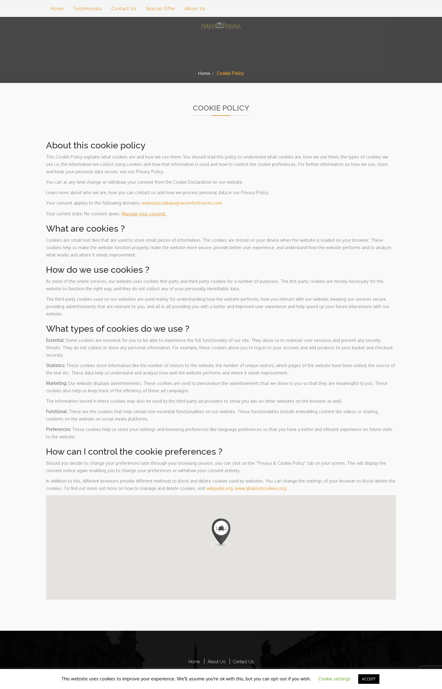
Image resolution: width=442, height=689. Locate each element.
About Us (195, 8)
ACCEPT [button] (369, 678)
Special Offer (160, 8)
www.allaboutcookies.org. (261, 488)
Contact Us (123, 8)
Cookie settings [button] (334, 679)
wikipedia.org (219, 488)
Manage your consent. (144, 213)
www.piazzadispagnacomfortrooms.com (182, 203)
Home (204, 73)
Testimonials (87, 8)
